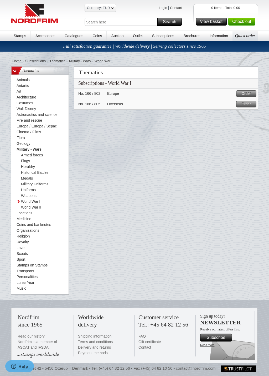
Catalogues (74, 36)
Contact (176, 8)
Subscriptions (163, 36)
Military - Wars (80, 61)
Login (163, 8)
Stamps (20, 36)
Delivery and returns (94, 347)
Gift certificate (149, 342)
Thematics (57, 61)
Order (248, 93)
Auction (117, 36)
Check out (243, 22)
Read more (207, 345)
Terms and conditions (95, 342)
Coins (97, 36)
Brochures (192, 36)
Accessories (45, 36)
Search (171, 22)
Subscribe (218, 338)
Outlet (138, 36)
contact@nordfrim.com (195, 368)
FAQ (142, 336)
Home (17, 61)
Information (219, 36)
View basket (212, 22)
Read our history (31, 336)
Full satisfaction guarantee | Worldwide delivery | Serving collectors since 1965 (134, 46)
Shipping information (95, 336)
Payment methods (93, 353)
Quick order (245, 35)
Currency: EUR (100, 8)
